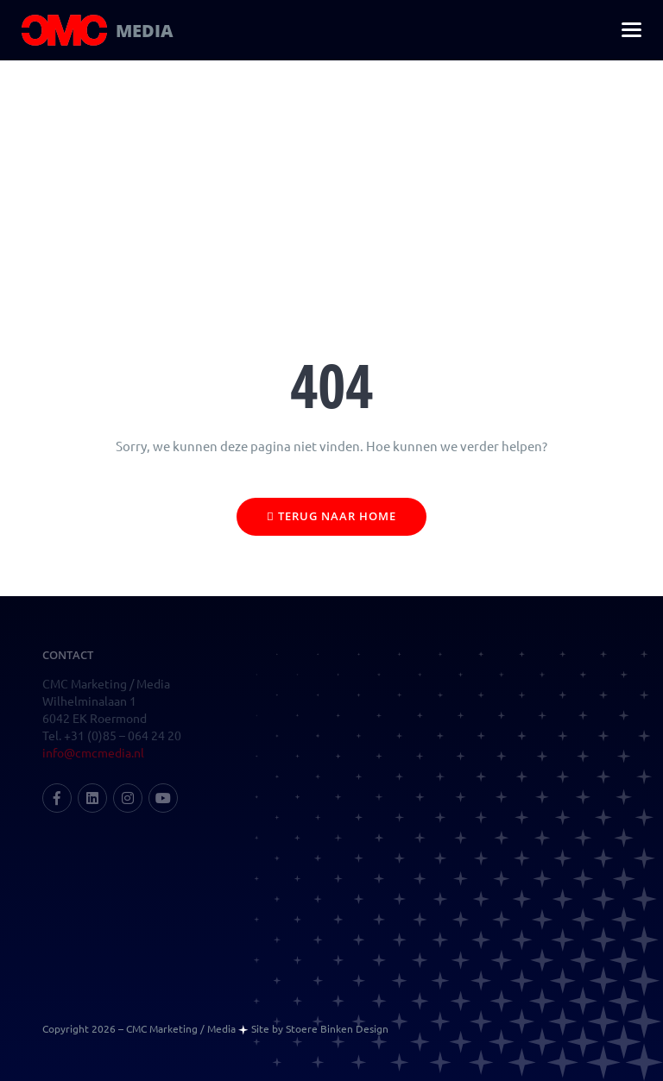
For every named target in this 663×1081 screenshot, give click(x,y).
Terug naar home (331, 516)
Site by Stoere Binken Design (319, 1028)
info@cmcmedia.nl (93, 753)
